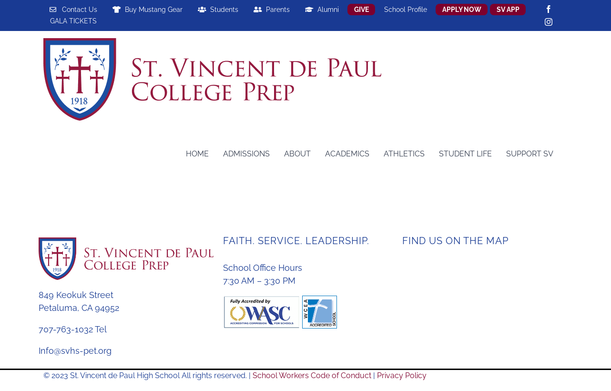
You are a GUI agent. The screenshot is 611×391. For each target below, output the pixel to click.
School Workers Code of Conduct (312, 375)
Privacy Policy (402, 375)
